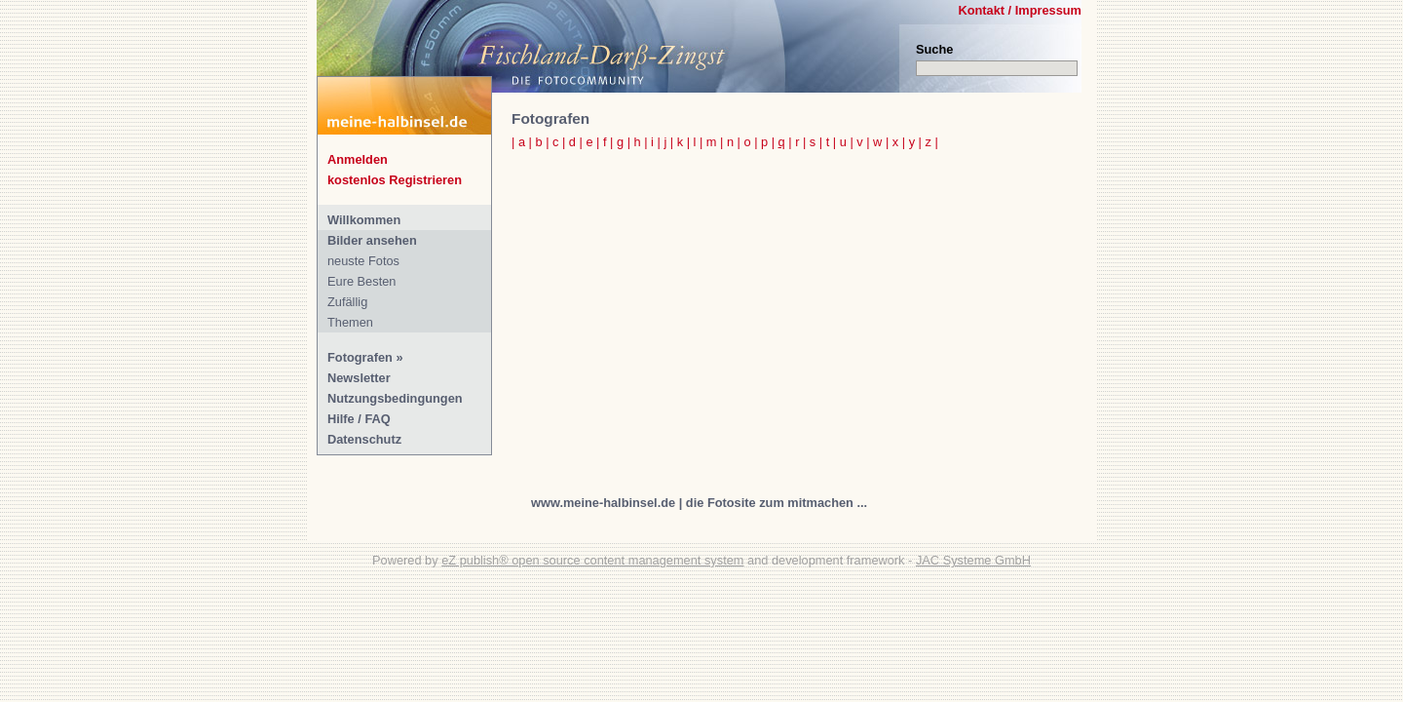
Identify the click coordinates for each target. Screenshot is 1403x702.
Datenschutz (364, 439)
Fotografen (360, 357)
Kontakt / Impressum (1019, 10)
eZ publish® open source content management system (592, 560)
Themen (350, 322)
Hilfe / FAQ (359, 418)
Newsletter (359, 377)
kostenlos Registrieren (394, 180)
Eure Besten (361, 281)
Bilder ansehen (372, 240)
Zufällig (347, 301)
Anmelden (357, 159)
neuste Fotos (363, 261)
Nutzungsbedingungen (395, 398)
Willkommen (363, 220)
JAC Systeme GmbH (973, 560)
